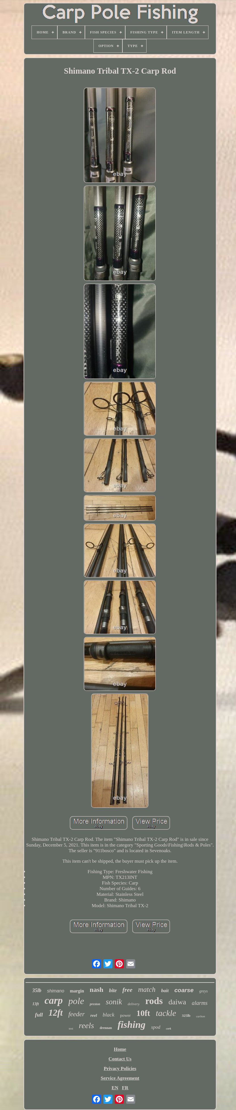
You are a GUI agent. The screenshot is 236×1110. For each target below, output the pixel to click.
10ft (143, 1013)
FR (125, 1087)
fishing (131, 1024)
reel (93, 1015)
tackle (166, 1013)
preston (95, 1004)
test (71, 1028)
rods (154, 1001)
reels (86, 1025)
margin (77, 990)
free (127, 989)
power (125, 1015)
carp (54, 1000)
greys (203, 991)
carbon (200, 1016)
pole (76, 1001)
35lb (36, 990)
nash (96, 989)
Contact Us (119, 1059)
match (146, 989)
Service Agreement (120, 1078)
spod (155, 1027)
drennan (106, 1028)
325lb (186, 1015)
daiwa (177, 1002)
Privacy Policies (120, 1068)
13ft (35, 1004)
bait (164, 990)
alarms (200, 1003)
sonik (114, 1002)
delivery (134, 1004)
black (108, 1015)
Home (120, 1049)
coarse (184, 990)
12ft (56, 1013)
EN (115, 1087)
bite (113, 990)
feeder (76, 1014)
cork (168, 1028)
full (39, 1015)
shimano (55, 990)
